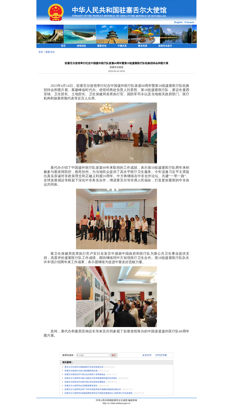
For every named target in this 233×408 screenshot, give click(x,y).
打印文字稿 (161, 355)
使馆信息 (81, 46)
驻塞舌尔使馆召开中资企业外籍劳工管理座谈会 (85, 374)
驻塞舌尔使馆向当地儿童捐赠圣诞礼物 (81, 371)
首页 (63, 46)
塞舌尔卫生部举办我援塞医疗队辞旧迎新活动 (84, 367)
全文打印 (146, 355)
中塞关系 (122, 46)
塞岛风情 (142, 46)
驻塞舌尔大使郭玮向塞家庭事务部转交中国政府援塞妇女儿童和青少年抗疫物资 (99, 393)
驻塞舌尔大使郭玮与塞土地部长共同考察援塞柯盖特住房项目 (91, 378)
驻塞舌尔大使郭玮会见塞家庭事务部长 (81, 385)
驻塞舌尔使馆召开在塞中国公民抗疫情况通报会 (85, 382)
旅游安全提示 (165, 46)
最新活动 (101, 46)
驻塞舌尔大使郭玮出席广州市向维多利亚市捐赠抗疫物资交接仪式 (93, 389)
